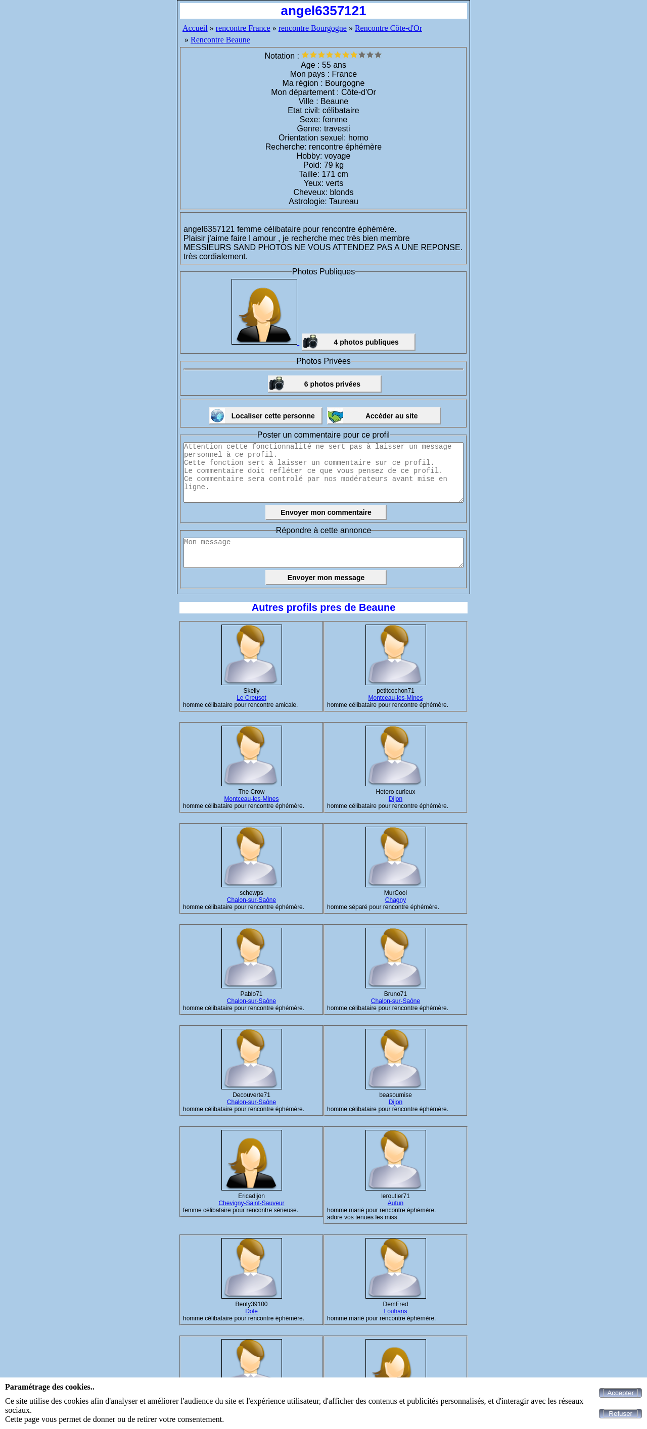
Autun (395, 1203)
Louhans (395, 1311)
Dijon (395, 798)
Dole (251, 1311)
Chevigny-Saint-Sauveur (251, 1203)
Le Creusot (251, 697)
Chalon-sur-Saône (251, 899)
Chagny (395, 899)
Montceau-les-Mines (395, 697)
